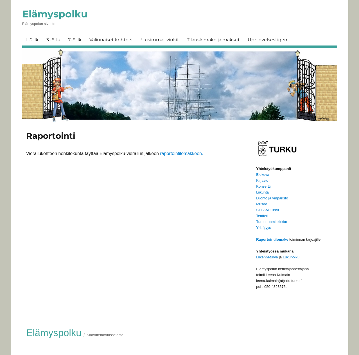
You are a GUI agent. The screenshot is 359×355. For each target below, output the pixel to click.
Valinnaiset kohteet (111, 39)
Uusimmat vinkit (160, 39)
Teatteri (262, 216)
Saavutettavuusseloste (105, 335)
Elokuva (262, 174)
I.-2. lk (32, 39)
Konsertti (263, 186)
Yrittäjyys (263, 228)
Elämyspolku (55, 14)
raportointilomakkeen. (181, 153)
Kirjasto (262, 180)
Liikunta (262, 192)
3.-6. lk (53, 39)
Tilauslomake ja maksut (213, 39)
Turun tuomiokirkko (271, 222)
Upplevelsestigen (267, 39)
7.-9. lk (75, 39)
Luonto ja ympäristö (272, 198)
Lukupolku (291, 257)
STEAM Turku (267, 210)
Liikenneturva (267, 257)
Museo (261, 204)
